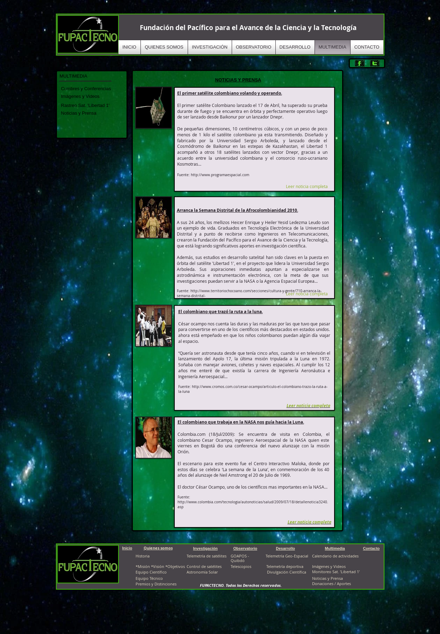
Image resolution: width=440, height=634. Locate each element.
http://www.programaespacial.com (220, 175)
